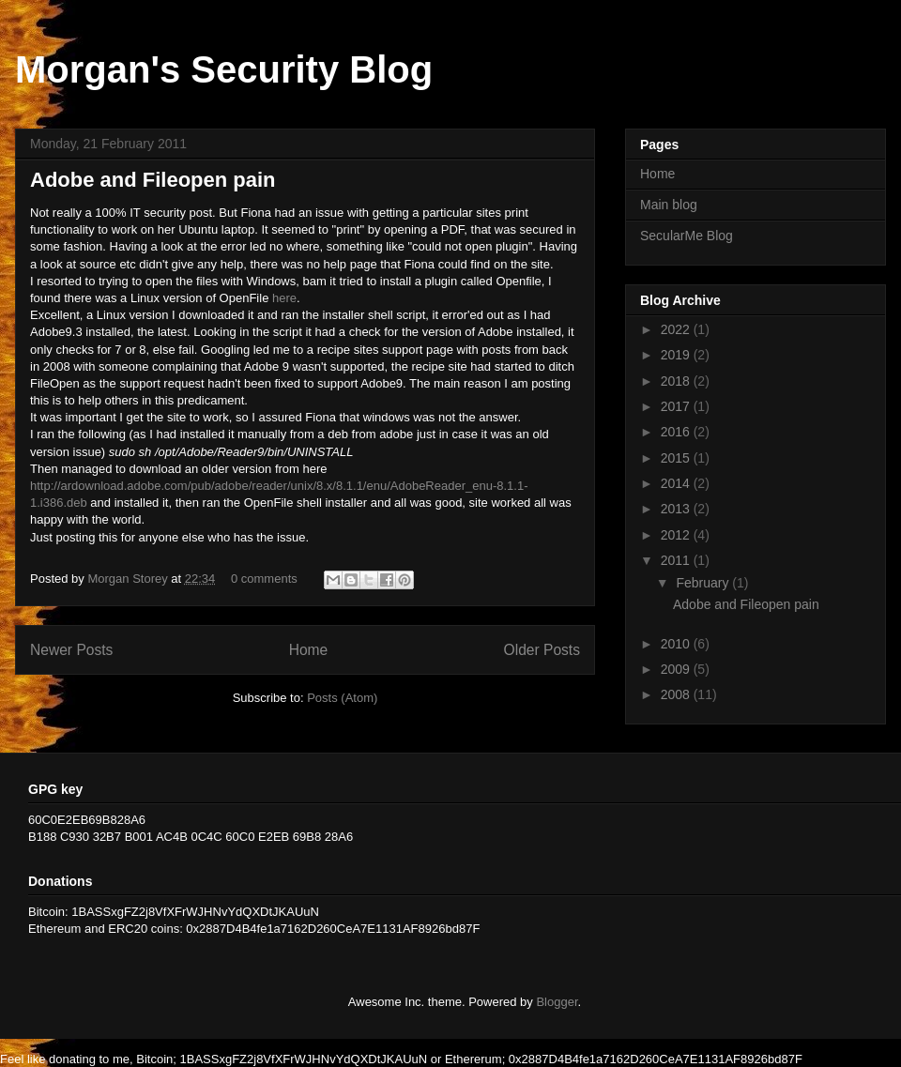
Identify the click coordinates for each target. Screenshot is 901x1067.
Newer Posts (71, 650)
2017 (677, 406)
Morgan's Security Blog (224, 69)
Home (308, 650)
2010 (677, 643)
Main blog (668, 204)
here (284, 298)
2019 (677, 354)
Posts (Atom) (342, 698)
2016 (677, 431)
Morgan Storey (129, 579)
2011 (677, 560)
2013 (677, 508)
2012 (677, 534)
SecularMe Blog (686, 235)
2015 (677, 457)
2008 (677, 694)
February (704, 582)
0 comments (264, 579)
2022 (677, 329)
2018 (677, 381)
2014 (677, 483)
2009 (677, 669)
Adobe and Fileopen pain (153, 179)
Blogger (556, 1002)
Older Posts (542, 650)
